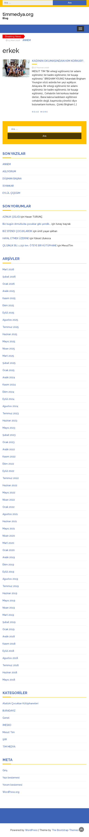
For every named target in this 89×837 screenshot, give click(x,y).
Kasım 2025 (9, 298)
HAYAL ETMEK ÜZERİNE (16, 238)
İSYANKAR (8, 185)
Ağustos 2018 (10, 658)
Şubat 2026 (9, 276)
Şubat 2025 (9, 363)
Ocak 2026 (9, 284)
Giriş (5, 770)
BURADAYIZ (9, 710)
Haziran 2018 (10, 672)
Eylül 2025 (8, 312)
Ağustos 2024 (10, 406)
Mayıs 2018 (9, 679)
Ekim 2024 (8, 391)
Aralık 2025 (9, 291)
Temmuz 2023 (11, 413)
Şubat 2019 (9, 622)
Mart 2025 (8, 355)
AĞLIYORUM (9, 171)
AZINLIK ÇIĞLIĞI (11, 216)
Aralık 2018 (9, 636)
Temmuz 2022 (11, 478)
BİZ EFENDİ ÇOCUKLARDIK (17, 231)
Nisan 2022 (9, 499)
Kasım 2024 (9, 384)
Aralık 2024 (9, 377)
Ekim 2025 (8, 305)
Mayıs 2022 (9, 492)
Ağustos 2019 (10, 579)
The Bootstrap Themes (65, 830)
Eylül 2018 (8, 651)
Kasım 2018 (9, 643)
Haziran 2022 (10, 485)
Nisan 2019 (9, 607)
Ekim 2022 (8, 463)
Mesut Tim (9, 732)
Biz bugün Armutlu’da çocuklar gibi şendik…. (27, 224)
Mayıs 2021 (9, 528)
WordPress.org (11, 792)
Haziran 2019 (10, 593)
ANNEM (27, 40)
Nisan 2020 (9, 535)
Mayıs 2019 (9, 600)
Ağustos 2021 (10, 514)
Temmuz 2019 (11, 586)
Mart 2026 (8, 269)
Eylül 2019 (8, 571)
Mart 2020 (8, 543)
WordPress (31, 830)
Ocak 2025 (8, 370)
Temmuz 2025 (11, 327)
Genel (6, 717)
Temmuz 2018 (11, 665)
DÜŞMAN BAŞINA (12, 178)
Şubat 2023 (9, 435)
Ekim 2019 (8, 564)
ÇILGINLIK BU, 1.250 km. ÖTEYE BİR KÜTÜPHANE (30, 245)
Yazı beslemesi (11, 777)
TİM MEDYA (9, 746)
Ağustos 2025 (10, 319)
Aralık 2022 (9, 449)
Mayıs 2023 (9, 427)
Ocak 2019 (8, 629)
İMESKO (7, 725)
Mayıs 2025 (9, 341)
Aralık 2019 (9, 557)
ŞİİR (5, 739)
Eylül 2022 (8, 471)
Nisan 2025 (9, 348)
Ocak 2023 (8, 442)
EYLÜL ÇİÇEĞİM (11, 193)
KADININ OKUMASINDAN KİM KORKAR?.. (58, 60)
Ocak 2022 (8, 507)
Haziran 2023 (10, 420)
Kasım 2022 (9, 456)
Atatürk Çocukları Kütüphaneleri (20, 703)
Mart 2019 (8, 615)
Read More (40, 112)
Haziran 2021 (10, 521)
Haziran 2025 (10, 334)
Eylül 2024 (8, 399)
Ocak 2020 (9, 550)
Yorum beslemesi (12, 784)
